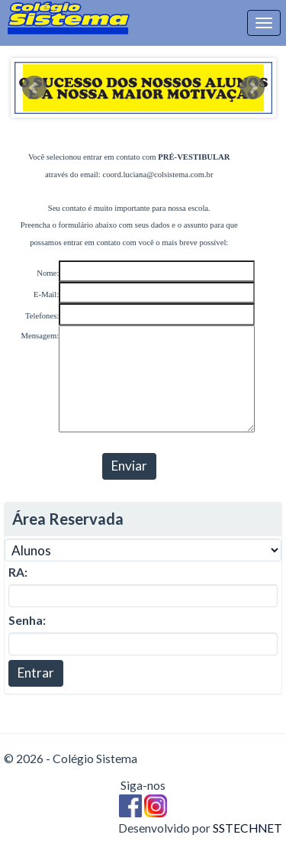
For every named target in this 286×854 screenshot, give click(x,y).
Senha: (27, 620)
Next (252, 88)
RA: (17, 572)
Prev (34, 88)
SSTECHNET (247, 828)
